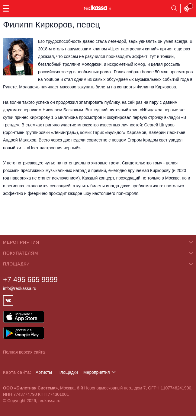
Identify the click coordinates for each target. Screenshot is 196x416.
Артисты (44, 372)
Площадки (67, 372)
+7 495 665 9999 (30, 279)
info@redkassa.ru (19, 288)
